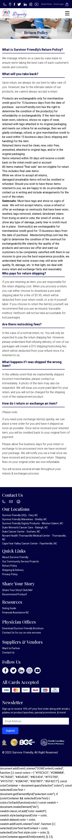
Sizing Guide (9, 608)
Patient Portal (46, 4)
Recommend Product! (14, 594)
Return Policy (9, 565)
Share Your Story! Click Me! (17, 590)
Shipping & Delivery (13, 570)
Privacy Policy (10, 574)
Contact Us (8, 632)
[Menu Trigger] (67, 13)
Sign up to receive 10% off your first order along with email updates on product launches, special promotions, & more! (36, 710)
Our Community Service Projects (20, 561)
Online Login (59, 4)
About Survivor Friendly (15, 557)
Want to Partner (11, 648)
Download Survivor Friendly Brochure (23, 628)
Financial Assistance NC (15, 612)
